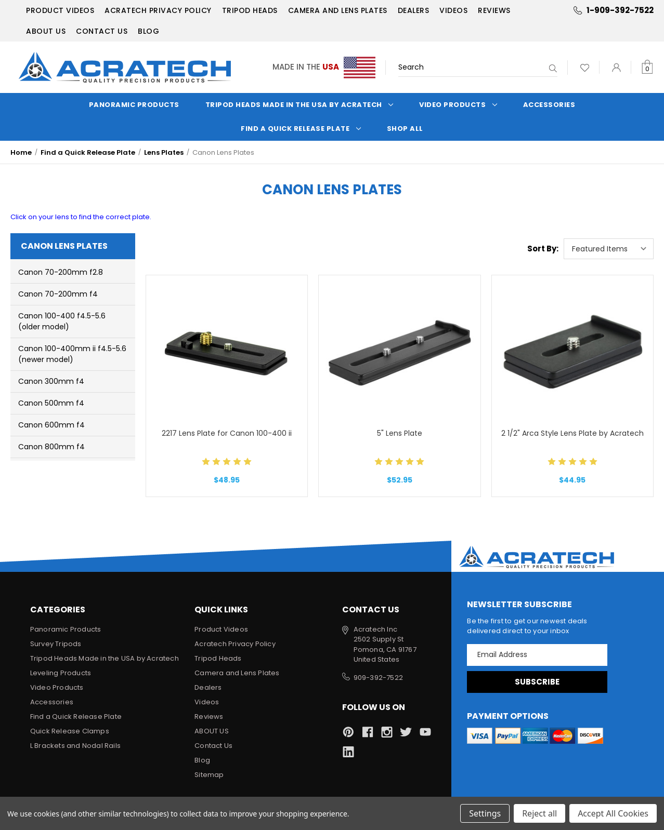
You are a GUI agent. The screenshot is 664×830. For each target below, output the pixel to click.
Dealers (413, 10)
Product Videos (60, 10)
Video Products (458, 105)
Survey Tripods (56, 644)
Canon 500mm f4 (51, 403)
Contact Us (101, 31)
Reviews (494, 10)
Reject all (539, 813)
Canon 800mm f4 (51, 446)
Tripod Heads (250, 10)
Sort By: (542, 248)
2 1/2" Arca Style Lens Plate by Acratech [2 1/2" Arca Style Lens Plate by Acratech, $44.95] (572, 433)
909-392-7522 (378, 677)
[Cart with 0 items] (647, 67)
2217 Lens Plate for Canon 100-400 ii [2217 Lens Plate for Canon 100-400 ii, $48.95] (227, 433)
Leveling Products (60, 673)
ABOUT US (46, 31)
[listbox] (609, 248)
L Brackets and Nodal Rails (75, 746)
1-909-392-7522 (620, 10)
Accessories (549, 105)
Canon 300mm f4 (51, 381)
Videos (453, 10)
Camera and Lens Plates (337, 10)
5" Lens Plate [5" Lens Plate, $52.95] (399, 433)
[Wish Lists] (584, 67)
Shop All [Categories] (405, 128)
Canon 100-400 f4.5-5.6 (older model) (62, 321)
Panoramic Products (134, 105)
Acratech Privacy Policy (158, 10)
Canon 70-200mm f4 (58, 294)
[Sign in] (616, 67)
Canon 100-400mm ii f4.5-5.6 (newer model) (72, 354)
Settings (485, 813)
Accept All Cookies (613, 813)
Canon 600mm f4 (51, 425)
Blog (148, 31)
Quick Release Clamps (69, 731)
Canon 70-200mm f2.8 (60, 272)
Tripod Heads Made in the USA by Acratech (299, 105)
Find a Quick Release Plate (301, 128)
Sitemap (209, 775)
